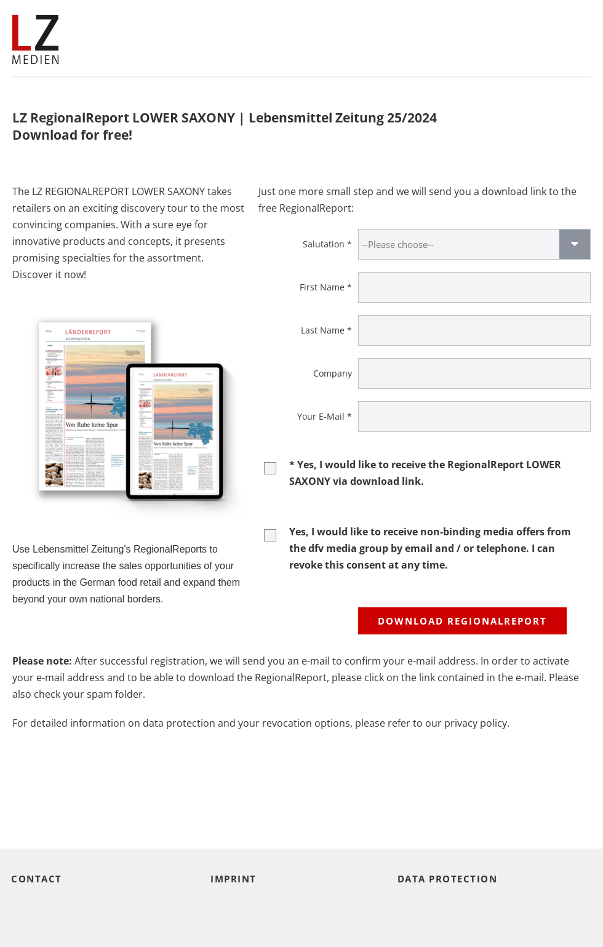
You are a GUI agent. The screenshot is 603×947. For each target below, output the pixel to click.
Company (332, 373)
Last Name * (326, 330)
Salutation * (327, 244)
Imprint (233, 879)
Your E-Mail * (324, 416)
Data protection (447, 879)
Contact (36, 879)
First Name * (326, 287)
